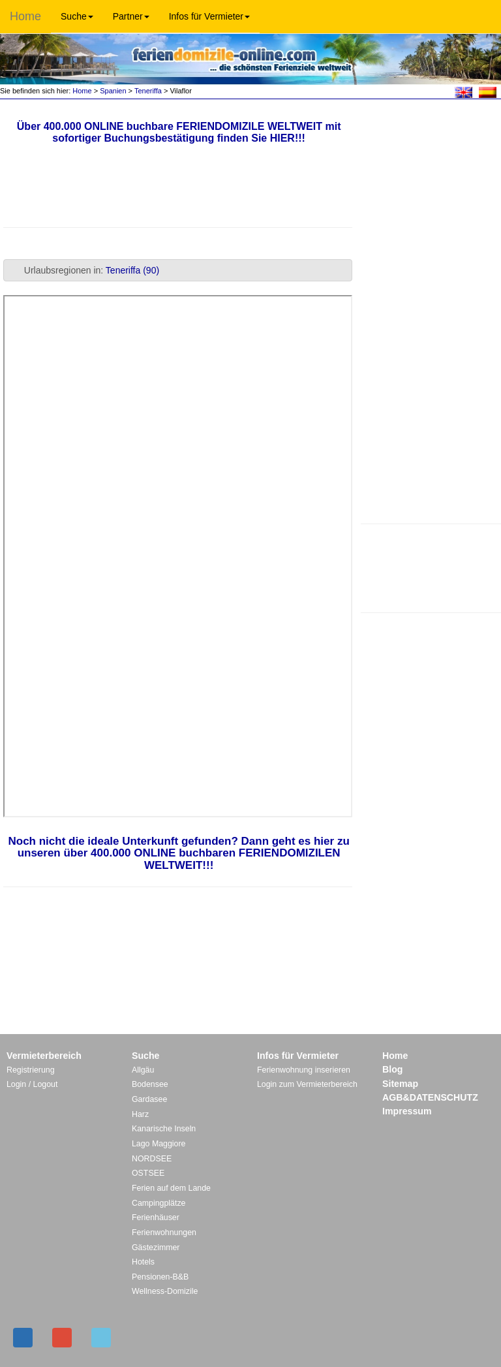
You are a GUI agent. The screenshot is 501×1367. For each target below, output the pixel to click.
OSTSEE (148, 1173)
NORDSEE (152, 1158)
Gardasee (149, 1099)
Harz (140, 1114)
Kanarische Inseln (164, 1128)
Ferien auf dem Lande (171, 1188)
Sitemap (400, 1083)
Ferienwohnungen (164, 1232)
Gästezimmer (155, 1247)
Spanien (113, 91)
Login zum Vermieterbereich (307, 1084)
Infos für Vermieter (209, 16)
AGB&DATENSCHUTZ (430, 1097)
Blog (392, 1069)
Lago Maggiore (158, 1143)
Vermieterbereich (44, 1055)
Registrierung (31, 1070)
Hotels (143, 1261)
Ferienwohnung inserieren (303, 1070)
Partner (131, 16)
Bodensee (150, 1084)
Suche (77, 16)
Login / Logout (32, 1084)
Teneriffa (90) (132, 270)
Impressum (407, 1111)
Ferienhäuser (155, 1217)
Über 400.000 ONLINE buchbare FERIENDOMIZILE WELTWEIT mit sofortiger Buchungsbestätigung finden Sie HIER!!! (179, 132)
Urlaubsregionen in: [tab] (83, 270)
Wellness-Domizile (165, 1291)
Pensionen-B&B (160, 1276)
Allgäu (143, 1070)
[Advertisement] (430, 566)
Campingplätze (158, 1203)
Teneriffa (148, 91)
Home (25, 16)
